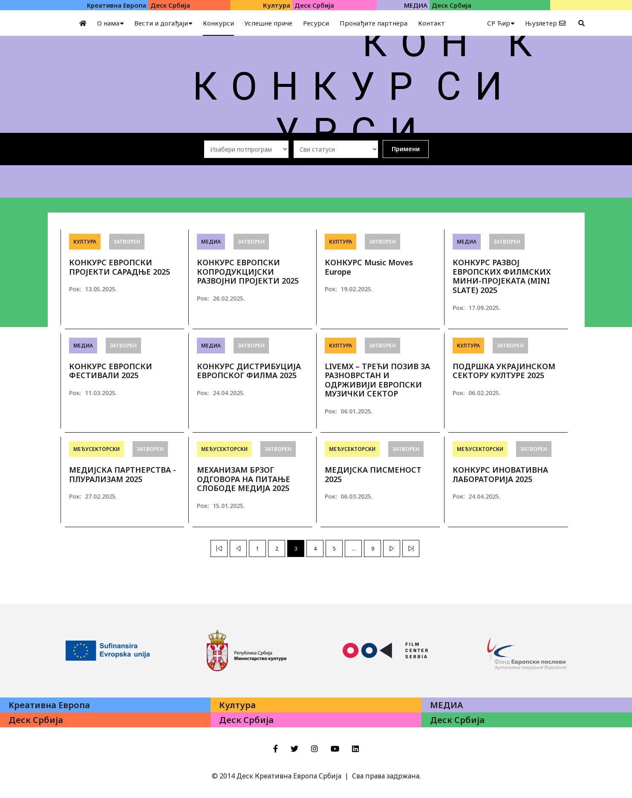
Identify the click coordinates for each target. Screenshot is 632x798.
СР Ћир (498, 23)
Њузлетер (541, 23)
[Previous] (219, 548)
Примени (406, 149)
